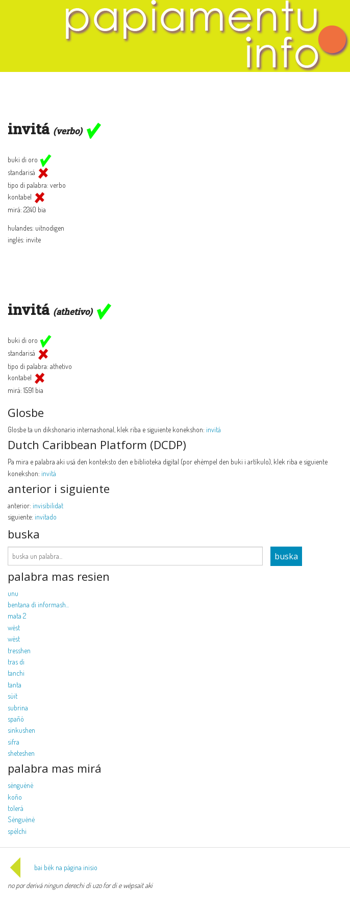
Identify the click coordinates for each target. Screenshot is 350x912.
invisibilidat (48, 505)
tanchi (16, 673)
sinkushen (21, 730)
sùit (12, 696)
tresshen (19, 650)
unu (13, 593)
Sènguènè (21, 819)
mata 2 (17, 615)
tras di (16, 661)
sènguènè (20, 785)
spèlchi (17, 831)
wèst (14, 627)
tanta (14, 684)
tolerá (15, 808)
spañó (16, 718)
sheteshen (21, 753)
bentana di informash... (38, 604)
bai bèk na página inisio (52, 867)
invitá (213, 429)
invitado (46, 516)
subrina (18, 707)
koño (15, 797)
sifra (13, 741)
